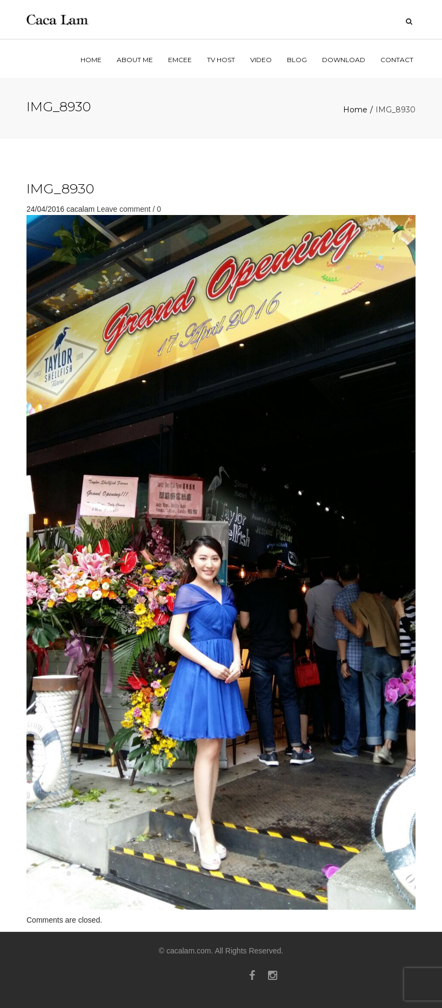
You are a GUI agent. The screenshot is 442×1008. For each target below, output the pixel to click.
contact (396, 60)
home (91, 60)
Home (355, 110)
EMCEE (180, 60)
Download (343, 60)
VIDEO (261, 60)
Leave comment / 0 (129, 209)
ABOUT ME (135, 60)
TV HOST (221, 60)
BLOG (297, 60)
